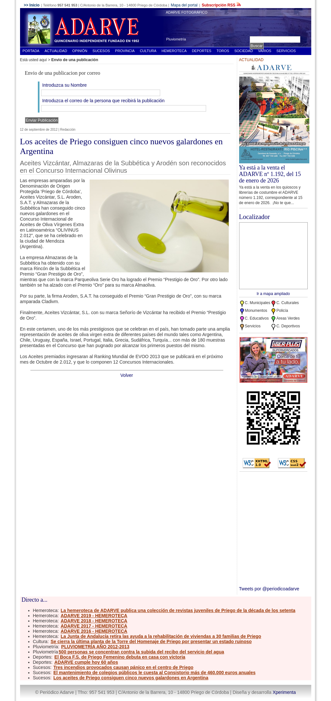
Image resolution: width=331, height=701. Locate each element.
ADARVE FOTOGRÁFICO (187, 12)
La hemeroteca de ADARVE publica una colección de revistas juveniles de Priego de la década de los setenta (178, 610)
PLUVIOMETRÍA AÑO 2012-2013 (95, 646)
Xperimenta (284, 692)
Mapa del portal (184, 5)
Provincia (125, 51)
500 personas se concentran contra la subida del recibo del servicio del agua (141, 651)
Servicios (286, 51)
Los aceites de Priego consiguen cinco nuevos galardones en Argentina (130, 677)
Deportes (201, 51)
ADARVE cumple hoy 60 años (86, 662)
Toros (222, 51)
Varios (264, 51)
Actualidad (56, 51)
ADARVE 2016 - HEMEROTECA (94, 631)
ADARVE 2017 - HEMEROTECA (94, 626)
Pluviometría (176, 39)
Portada (31, 51)
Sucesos (101, 51)
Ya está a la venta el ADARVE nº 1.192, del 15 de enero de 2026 (270, 174)
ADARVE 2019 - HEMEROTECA (94, 615)
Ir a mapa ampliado (273, 293)
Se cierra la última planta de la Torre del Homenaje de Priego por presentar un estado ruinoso (150, 641)
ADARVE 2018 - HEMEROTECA (94, 620)
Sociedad (243, 51)
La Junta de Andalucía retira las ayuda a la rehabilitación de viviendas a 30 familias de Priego (161, 636)
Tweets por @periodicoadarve (269, 588)
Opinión (79, 51)
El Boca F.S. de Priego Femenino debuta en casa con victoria (119, 657)
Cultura (148, 51)
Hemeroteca (174, 51)
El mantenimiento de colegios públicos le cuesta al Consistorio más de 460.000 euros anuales (154, 672)
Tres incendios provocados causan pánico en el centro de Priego (123, 667)
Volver (126, 375)
